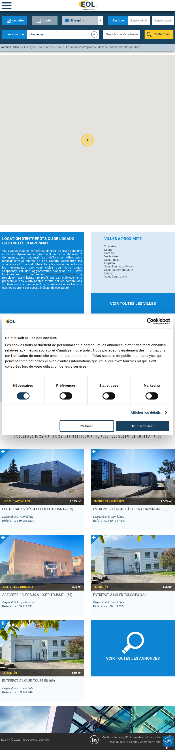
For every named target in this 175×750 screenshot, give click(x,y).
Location (18, 20)
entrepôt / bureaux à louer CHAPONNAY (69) (130, 509)
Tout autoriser (143, 426)
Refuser (86, 426)
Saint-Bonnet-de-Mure (118, 266)
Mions (108, 249)
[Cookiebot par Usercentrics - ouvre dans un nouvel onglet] (150, 321)
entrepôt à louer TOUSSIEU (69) (119, 595)
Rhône (25, 274)
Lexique (132, 742)
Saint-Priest (111, 259)
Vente (47, 20)
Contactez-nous (150, 742)
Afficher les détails (145, 412)
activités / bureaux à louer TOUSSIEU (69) (37, 595)
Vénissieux (111, 256)
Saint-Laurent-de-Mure (118, 269)
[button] (87, 140)
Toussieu (110, 246)
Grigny (108, 273)
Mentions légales (113, 737)
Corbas (109, 253)
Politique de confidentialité (143, 737)
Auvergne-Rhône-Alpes (61, 274)
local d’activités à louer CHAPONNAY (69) (37, 509)
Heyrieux (109, 263)
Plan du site (117, 742)
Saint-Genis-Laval (115, 276)
